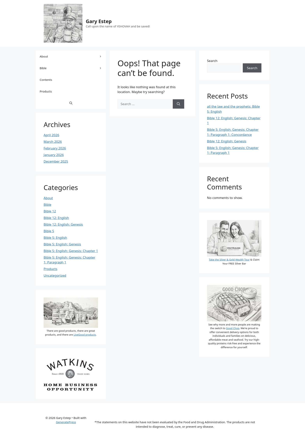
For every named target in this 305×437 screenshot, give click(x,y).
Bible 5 (49, 231)
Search (212, 60)
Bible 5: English (55, 237)
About (73, 56)
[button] (71, 103)
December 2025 (56, 161)
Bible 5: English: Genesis (62, 244)
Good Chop (232, 328)
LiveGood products (85, 334)
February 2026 (55, 148)
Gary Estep (99, 21)
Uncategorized (55, 275)
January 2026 (54, 155)
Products (46, 91)
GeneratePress (66, 422)
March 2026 (53, 141)
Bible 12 (50, 211)
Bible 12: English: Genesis (63, 224)
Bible (73, 68)
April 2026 (51, 135)
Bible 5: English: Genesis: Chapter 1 (71, 251)
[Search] (178, 104)
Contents (46, 80)
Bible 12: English (56, 217)
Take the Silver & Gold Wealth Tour (229, 259)
